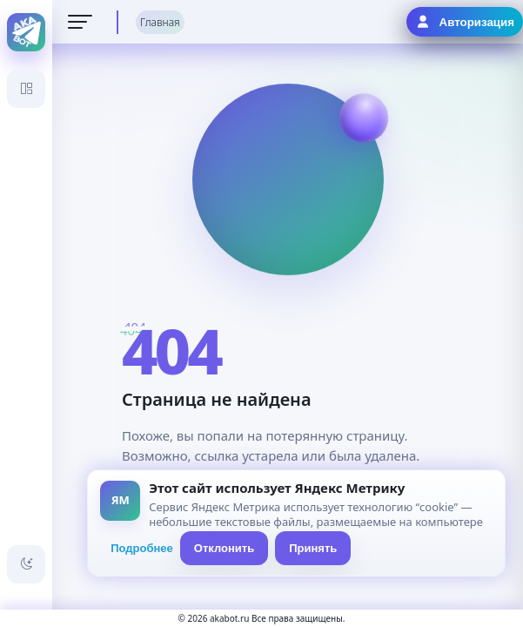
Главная (160, 22)
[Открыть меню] (80, 21)
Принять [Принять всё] (313, 548)
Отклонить (224, 548)
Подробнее (142, 548)
